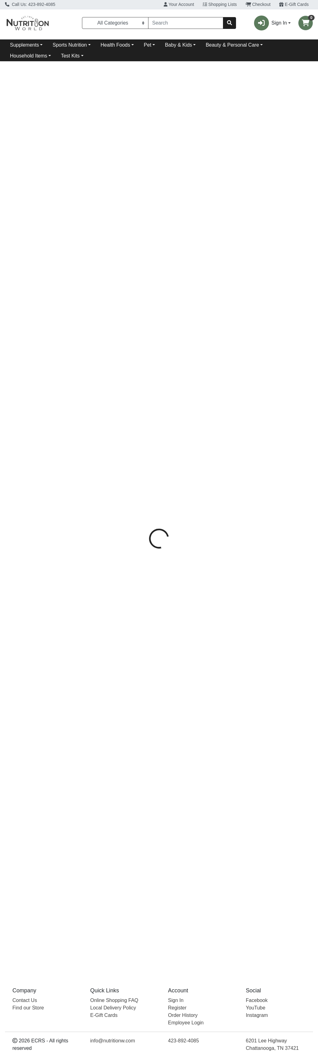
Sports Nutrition (69, 45)
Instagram (257, 1015)
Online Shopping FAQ (114, 1000)
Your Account (179, 4)
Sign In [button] (270, 23)
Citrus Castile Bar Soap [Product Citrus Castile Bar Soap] (42, 416)
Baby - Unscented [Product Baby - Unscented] (198, 416)
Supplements (24, 45)
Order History (183, 1015)
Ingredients (210, 140)
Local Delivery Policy (113, 1007)
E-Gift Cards (294, 4)
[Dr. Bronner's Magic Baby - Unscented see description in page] (198, 364)
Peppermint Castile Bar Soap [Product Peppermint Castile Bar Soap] (120, 419)
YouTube (256, 1007)
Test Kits (70, 55)
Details (150, 140)
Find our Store (28, 1007)
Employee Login (186, 1022)
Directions (178, 140)
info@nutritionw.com (112, 1040)
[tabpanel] (225, 222)
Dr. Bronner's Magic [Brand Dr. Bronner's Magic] (215, 175)
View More (301, 317)
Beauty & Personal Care (232, 45)
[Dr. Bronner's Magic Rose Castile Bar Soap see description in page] (276, 364)
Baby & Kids (178, 45)
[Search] (185, 23)
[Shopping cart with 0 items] (305, 23)
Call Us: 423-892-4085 (30, 4)
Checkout (258, 4)
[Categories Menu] (115, 23)
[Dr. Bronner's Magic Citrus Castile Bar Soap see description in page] (42, 364)
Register (177, 1007)
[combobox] (185, 23)
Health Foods (115, 45)
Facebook (257, 1000)
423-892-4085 (183, 1040)
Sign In (176, 1000)
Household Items (28, 55)
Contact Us (24, 1000)
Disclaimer (244, 140)
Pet (147, 45)
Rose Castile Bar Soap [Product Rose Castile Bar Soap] (276, 416)
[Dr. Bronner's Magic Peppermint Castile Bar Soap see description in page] (120, 364)
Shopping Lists (220, 4)
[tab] (149, 141)
